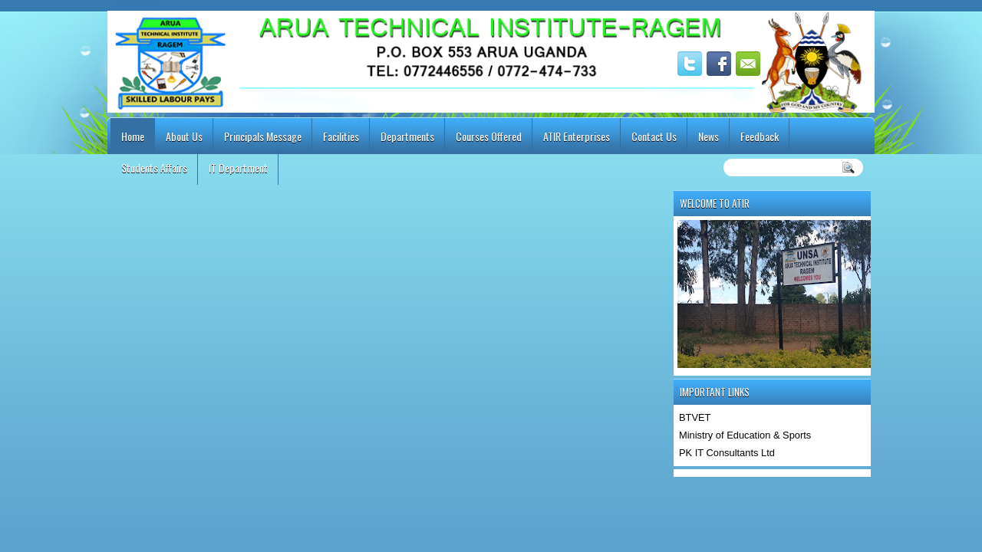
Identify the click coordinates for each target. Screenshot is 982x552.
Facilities (341, 136)
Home (132, 136)
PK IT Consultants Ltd (727, 452)
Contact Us (654, 136)
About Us (184, 136)
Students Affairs (154, 167)
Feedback (759, 136)
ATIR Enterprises (576, 136)
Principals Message (263, 136)
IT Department (238, 167)
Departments (407, 136)
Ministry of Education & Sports (745, 435)
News (708, 136)
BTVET (694, 417)
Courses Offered (489, 136)
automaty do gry (135, 4)
